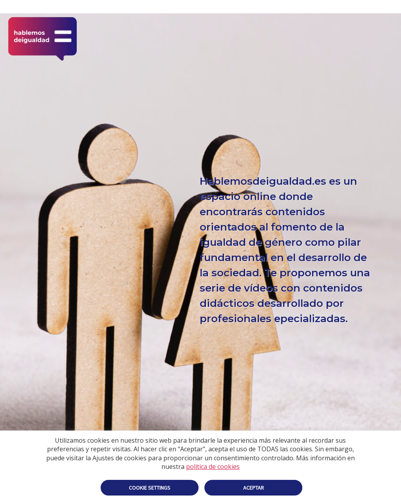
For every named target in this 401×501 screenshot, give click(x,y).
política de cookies (213, 466)
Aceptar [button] (253, 487)
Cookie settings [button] (149, 487)
